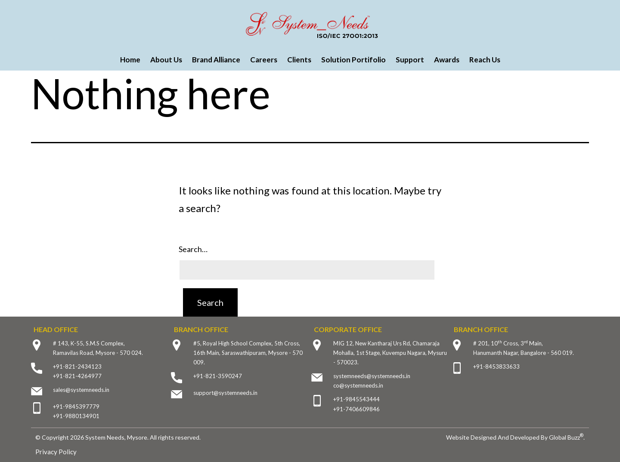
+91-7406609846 (356, 409)
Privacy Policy (56, 452)
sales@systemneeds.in (81, 389)
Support (410, 59)
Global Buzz (566, 437)
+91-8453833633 (496, 366)
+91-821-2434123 (77, 366)
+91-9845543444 (356, 399)
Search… (193, 249)
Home (130, 59)
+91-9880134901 (76, 416)
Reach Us (484, 59)
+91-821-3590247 (217, 376)
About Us (166, 59)
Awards (446, 59)
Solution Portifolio (353, 59)
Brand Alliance (216, 59)
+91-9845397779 (76, 406)
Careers (263, 59)
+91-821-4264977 (77, 376)
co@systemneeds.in (358, 385)
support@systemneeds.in (225, 392)
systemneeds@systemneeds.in (371, 376)
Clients (299, 59)
